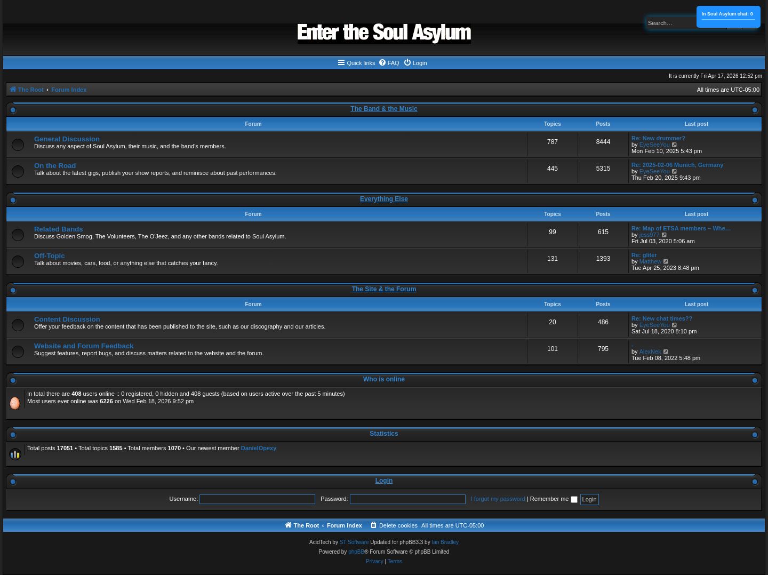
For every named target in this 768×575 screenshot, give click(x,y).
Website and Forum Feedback (84, 346)
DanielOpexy (259, 448)
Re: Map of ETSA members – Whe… (681, 228)
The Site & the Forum (384, 289)
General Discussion (67, 139)
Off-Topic (49, 256)
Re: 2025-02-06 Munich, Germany (677, 165)
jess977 (649, 234)
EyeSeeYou (654, 144)
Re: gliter (644, 255)
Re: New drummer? (658, 138)
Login (384, 480)
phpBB (356, 552)
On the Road (55, 166)
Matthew (650, 261)
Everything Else (384, 199)
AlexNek (650, 351)
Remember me (554, 499)
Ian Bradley (445, 542)
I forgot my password (498, 499)
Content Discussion (67, 319)
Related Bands (58, 229)
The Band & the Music (383, 109)
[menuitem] (388, 63)
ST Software (354, 542)
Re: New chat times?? (661, 318)
